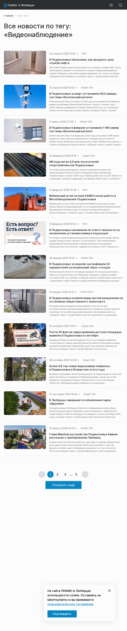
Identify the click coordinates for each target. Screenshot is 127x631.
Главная (8, 16)
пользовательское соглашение (70, 604)
